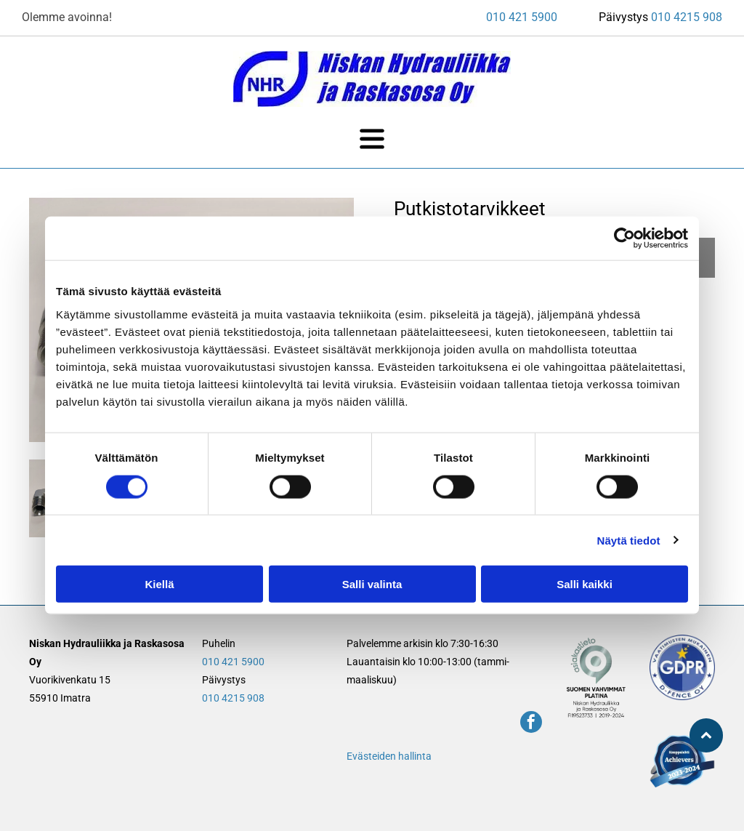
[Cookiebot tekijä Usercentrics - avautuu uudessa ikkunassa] (624, 238)
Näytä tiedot (628, 540)
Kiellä (159, 584)
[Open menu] (372, 138)
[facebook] (531, 723)
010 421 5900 (521, 17)
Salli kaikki (584, 584)
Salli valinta (372, 584)
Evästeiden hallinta (389, 756)
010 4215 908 (686, 17)
